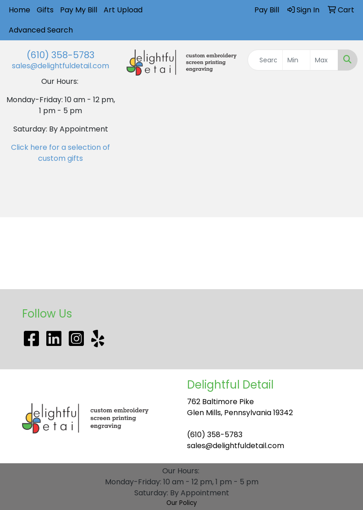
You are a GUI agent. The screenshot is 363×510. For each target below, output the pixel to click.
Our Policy (181, 503)
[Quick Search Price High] (324, 60)
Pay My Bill (78, 10)
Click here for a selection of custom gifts (60, 153)
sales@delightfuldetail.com (60, 65)
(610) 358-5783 (60, 55)
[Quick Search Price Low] (296, 60)
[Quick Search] (265, 60)
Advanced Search (41, 30)
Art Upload (123, 10)
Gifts (45, 10)
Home (19, 10)
